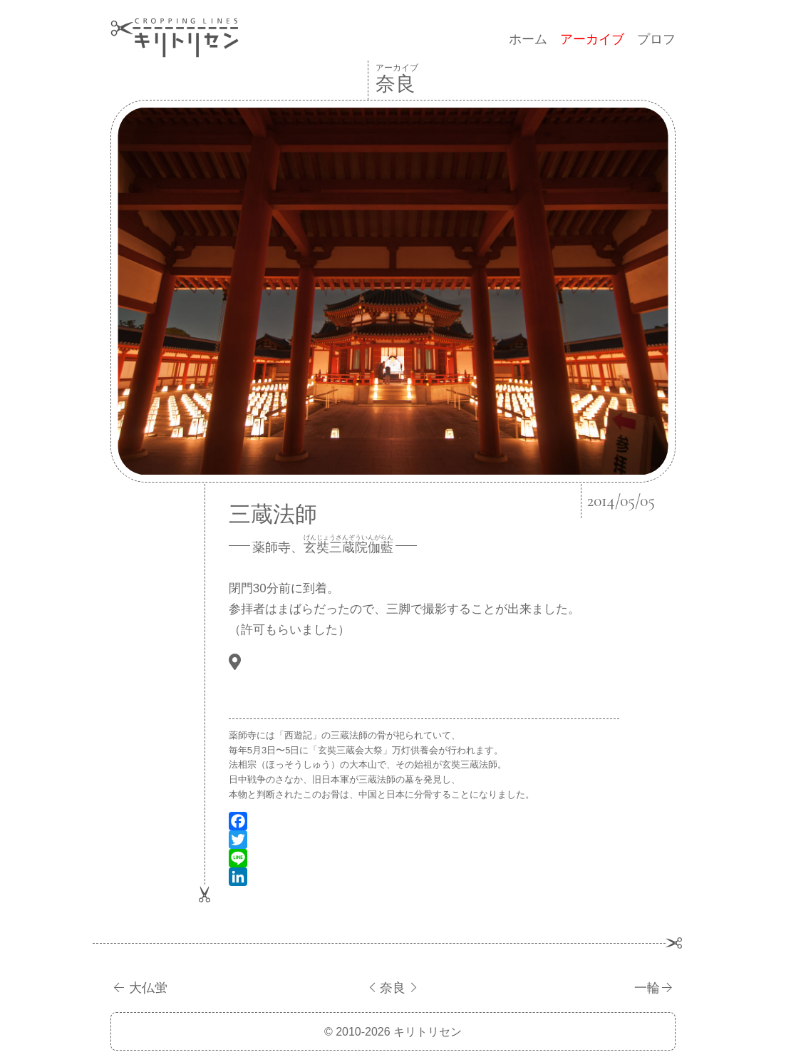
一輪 (647, 988)
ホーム (528, 39)
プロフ (656, 39)
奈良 (392, 988)
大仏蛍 (148, 988)
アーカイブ (592, 39)
